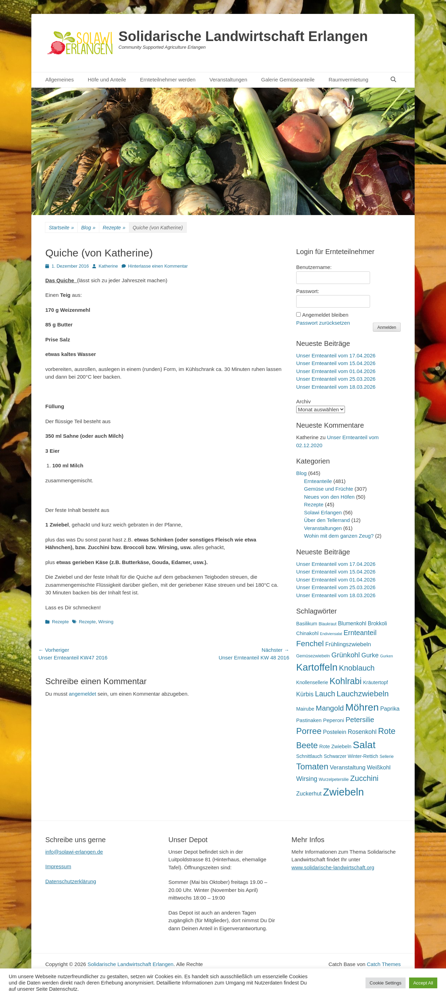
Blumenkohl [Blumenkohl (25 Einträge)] (352, 623)
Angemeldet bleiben (325, 315)
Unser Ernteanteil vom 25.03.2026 (336, 379)
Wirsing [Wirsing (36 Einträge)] (306, 778)
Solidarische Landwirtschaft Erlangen (243, 36)
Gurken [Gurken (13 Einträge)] (386, 656)
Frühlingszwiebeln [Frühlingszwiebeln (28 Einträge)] (348, 644)
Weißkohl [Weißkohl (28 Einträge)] (379, 767)
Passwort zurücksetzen (323, 323)
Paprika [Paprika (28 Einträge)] (390, 708)
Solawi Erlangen (323, 512)
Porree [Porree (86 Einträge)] (309, 731)
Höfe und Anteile (107, 79)
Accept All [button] (423, 983)
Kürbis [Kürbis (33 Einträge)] (305, 694)
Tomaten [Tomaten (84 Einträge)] (312, 766)
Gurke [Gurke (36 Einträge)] (370, 655)
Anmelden (386, 327)
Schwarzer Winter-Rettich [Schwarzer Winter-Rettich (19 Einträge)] (351, 756)
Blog (88, 227)
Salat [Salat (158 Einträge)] (364, 744)
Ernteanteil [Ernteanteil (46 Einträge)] (360, 632)
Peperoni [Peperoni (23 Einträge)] (333, 720)
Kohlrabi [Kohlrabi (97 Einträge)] (346, 681)
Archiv (303, 401)
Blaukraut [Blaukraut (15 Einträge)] (327, 624)
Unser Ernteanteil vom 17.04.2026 (336, 355)
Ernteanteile (318, 481)
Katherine (108, 266)
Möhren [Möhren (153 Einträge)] (362, 707)
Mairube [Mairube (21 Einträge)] (305, 709)
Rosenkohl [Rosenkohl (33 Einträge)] (362, 731)
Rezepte (114, 227)
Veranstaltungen (228, 79)
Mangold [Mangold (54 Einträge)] (330, 708)
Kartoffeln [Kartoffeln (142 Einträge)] (317, 667)
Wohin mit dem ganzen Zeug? (339, 536)
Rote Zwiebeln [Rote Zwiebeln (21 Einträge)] (335, 746)
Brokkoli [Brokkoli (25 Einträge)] (377, 623)
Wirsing (105, 621)
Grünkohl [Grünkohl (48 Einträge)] (345, 655)
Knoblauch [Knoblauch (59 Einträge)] (357, 668)
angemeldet (82, 694)
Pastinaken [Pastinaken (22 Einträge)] (309, 720)
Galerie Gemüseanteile (288, 79)
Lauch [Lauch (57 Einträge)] (325, 694)
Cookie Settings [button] (385, 983)
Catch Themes (384, 964)
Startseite (61, 227)
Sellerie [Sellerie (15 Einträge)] (386, 756)
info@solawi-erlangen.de (74, 852)
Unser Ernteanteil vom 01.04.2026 (336, 371)
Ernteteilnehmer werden (167, 79)
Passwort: (307, 291)
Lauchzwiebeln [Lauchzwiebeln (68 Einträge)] (363, 693)
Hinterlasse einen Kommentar (158, 266)
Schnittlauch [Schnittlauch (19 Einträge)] (309, 756)
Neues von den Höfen (329, 497)
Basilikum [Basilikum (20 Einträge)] (306, 623)
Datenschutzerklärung (70, 881)
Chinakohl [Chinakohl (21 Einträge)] (307, 633)
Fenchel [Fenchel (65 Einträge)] (310, 643)
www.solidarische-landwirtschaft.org (333, 867)
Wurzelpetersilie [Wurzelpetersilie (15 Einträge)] (334, 779)
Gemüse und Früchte (328, 489)
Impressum (58, 866)
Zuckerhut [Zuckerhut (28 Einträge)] (309, 793)
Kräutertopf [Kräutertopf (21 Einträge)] (375, 682)
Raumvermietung (348, 79)
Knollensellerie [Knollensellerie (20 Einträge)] (312, 682)
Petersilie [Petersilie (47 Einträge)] (360, 719)
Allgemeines (59, 79)
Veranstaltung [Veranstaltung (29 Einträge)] (348, 767)
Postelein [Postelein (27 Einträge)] (334, 732)
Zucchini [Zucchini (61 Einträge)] (364, 778)
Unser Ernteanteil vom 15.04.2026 (336, 363)
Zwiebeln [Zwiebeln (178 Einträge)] (343, 792)
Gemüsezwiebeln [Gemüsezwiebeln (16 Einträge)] (313, 656)
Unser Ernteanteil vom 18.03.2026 (336, 387)
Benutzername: (314, 267)
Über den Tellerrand (327, 520)
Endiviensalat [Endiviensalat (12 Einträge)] (331, 634)
